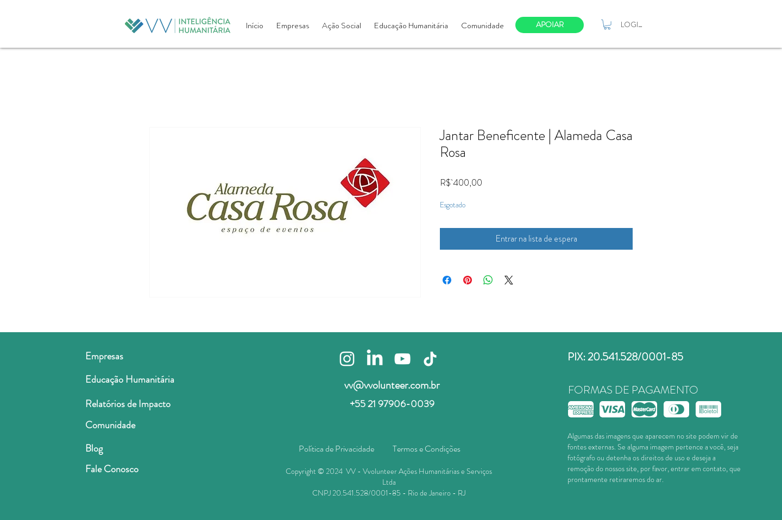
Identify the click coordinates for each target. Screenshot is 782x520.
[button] (607, 24)
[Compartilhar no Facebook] (446, 280)
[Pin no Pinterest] (467, 280)
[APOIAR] (549, 25)
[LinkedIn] (374, 359)
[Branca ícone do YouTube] (402, 359)
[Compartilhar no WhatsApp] (488, 280)
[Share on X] (508, 280)
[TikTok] (430, 359)
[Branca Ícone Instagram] (347, 359)
